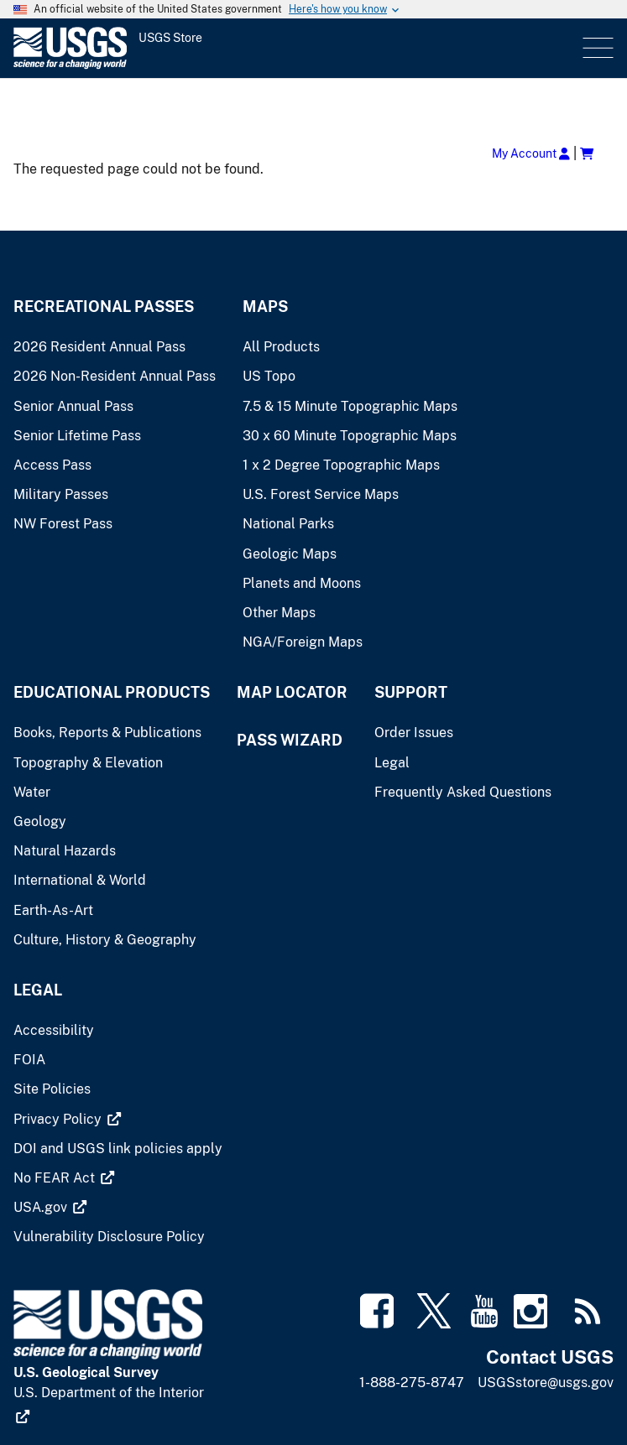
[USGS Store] (154, 48)
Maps (265, 306)
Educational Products (111, 692)
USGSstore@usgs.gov (546, 1382)
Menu (596, 48)
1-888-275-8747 (411, 1382)
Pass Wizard (289, 740)
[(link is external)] (67, 1119)
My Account (531, 153)
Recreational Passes (103, 306)
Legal (37, 990)
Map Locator (292, 692)
